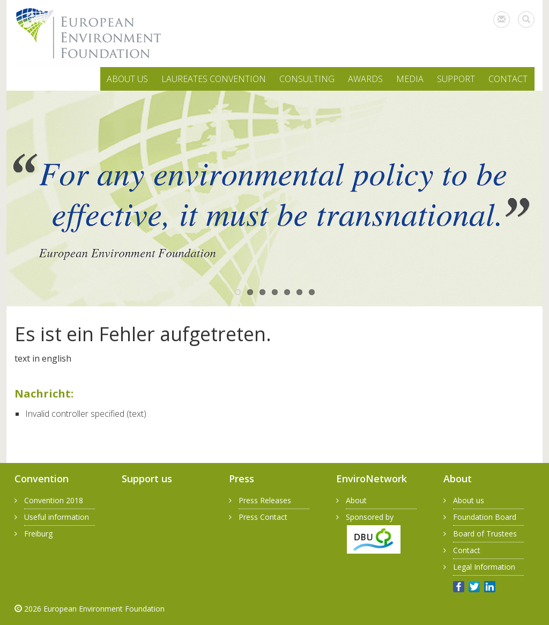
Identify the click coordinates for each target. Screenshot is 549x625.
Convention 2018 (53, 500)
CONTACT (508, 79)
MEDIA (410, 79)
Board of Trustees (485, 533)
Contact (466, 550)
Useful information (56, 517)
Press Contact (263, 517)
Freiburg (38, 533)
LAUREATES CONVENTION (213, 79)
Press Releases (265, 500)
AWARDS (365, 79)
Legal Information (484, 567)
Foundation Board (484, 517)
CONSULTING (307, 79)
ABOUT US (127, 79)
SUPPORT (456, 79)
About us (468, 500)
